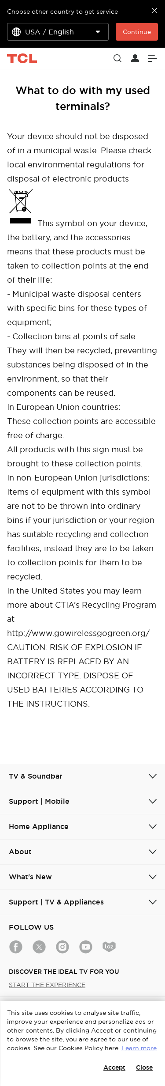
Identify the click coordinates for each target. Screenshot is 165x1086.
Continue (137, 32)
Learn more (139, 1048)
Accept (114, 1067)
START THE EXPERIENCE (47, 985)
